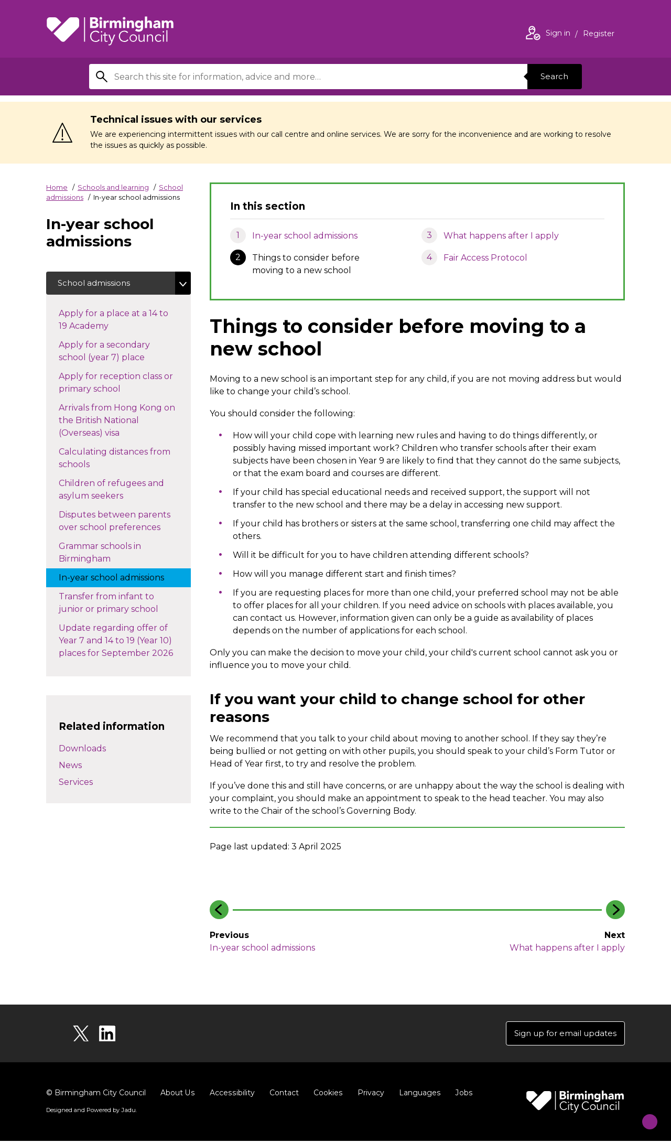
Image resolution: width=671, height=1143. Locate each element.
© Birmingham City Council (96, 1094)
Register (598, 34)
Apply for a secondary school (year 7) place (112, 353)
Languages (417, 1094)
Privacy (368, 1094)
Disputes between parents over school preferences (120, 523)
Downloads (82, 750)
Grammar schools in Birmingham (100, 554)
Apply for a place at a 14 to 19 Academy (113, 321)
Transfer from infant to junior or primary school (119, 605)
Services (76, 784)
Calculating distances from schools (114, 460)
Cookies (326, 1094)
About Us (177, 1094)
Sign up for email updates (561, 1034)
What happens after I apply (501, 236)
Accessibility (231, 1094)
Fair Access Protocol (485, 258)
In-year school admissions (305, 236)
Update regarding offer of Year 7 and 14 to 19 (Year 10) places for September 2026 (125, 642)
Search (552, 76)
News (70, 767)
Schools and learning (113, 187)
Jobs (461, 1094)
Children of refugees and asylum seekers (111, 491)
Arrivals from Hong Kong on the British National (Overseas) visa (117, 422)
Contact (282, 1094)
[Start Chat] (643, 1115)
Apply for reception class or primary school (116, 384)
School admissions (96, 284)
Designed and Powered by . (90, 1112)
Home (57, 187)
